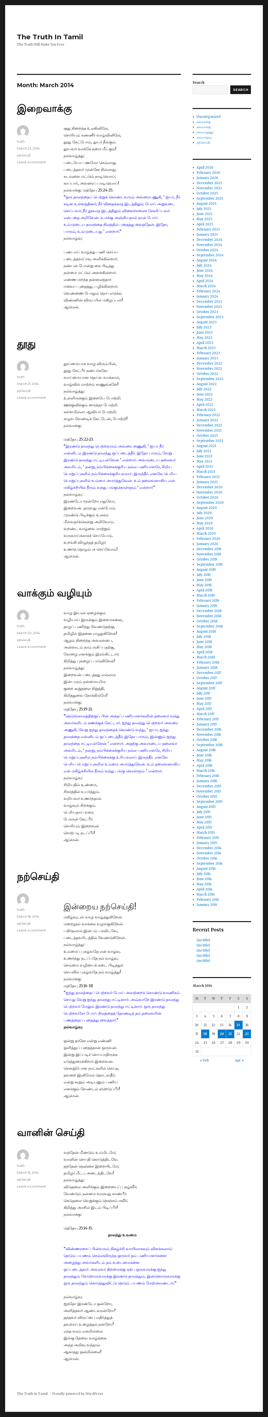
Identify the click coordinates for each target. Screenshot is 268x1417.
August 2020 (207, 508)
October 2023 (207, 312)
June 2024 (205, 271)
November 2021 (209, 430)
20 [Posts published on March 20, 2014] (222, 1034)
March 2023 (206, 348)
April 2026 (205, 167)
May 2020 (205, 523)
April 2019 (204, 590)
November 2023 (209, 307)
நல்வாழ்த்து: (205, 132)
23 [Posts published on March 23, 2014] (247, 1034)
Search (198, 83)
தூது (26, 344)
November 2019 (209, 554)
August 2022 (207, 384)
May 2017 (204, 704)
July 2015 (203, 812)
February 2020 (208, 539)
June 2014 (204, 879)
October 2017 (207, 678)
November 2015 (209, 791)
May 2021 (204, 461)
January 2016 (207, 781)
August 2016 (206, 750)
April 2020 (205, 528)
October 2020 (207, 497)
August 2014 (206, 869)
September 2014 (210, 863)
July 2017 (203, 693)
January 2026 (207, 178)
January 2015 (207, 843)
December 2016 (209, 729)
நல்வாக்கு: (204, 127)
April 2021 (205, 466)
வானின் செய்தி (51, 1133)
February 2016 (208, 776)
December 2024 (209, 240)
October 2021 (207, 436)
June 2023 (205, 332)
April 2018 (204, 652)
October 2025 (207, 193)
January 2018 (207, 668)
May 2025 (204, 219)
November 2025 (209, 188)
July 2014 (204, 874)
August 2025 (206, 204)
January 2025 (207, 234)
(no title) (203, 940)
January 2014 (207, 905)
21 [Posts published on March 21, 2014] (230, 1034)
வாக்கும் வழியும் (54, 593)
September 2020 (210, 503)
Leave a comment (31, 162)
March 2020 (206, 533)
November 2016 (209, 735)
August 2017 (206, 688)
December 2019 (209, 549)
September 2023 (210, 317)
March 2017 (205, 714)
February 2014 (208, 900)
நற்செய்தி (24, 155)
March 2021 (206, 472)
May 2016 (204, 760)
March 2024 (206, 286)
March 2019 (206, 595)
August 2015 (206, 807)
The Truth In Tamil (50, 37)
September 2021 (210, 441)
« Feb (204, 1060)
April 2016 (204, 765)
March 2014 (206, 894)
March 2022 (206, 410)
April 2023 (205, 343)
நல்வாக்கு (203, 122)
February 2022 (208, 415)
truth (20, 141)
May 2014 (204, 884)
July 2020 (204, 513)
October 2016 (207, 740)
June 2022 (205, 394)
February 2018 (208, 662)
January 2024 (207, 296)
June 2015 (204, 817)
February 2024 (208, 291)
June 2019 (204, 580)
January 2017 (207, 724)
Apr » (239, 1060)
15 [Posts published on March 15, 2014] (238, 1025)
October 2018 (207, 621)
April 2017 (204, 709)
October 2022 (207, 374)
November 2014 (209, 853)
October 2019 (207, 559)
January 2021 (207, 482)
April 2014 (204, 889)
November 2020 (209, 492)
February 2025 (208, 229)
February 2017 (208, 719)
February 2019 (208, 601)
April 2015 (204, 827)
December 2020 (209, 487)
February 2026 (208, 173)
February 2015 (208, 838)
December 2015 (209, 786)
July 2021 (204, 451)
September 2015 (209, 802)
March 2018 (206, 657)
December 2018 (209, 611)
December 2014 (209, 848)
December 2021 (209, 425)
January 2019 (207, 606)
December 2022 (209, 363)
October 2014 (207, 858)
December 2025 (209, 183)
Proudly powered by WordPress (77, 1394)
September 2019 (209, 564)
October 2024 (207, 250)
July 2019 (203, 575)
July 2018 (204, 637)
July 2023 (204, 327)
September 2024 (210, 255)
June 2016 (204, 755)
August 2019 (206, 570)
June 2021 (204, 456)
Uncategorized (209, 117)
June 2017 (204, 698)
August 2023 (207, 322)
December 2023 (209, 302)
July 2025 (204, 209)
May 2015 (204, 822)
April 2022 (205, 405)
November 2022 (209, 369)
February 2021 (208, 477)
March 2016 (206, 771)
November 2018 (209, 616)
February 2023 (208, 353)
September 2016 (209, 745)
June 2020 (205, 518)
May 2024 (205, 276)
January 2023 (207, 358)
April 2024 (205, 281)
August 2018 (206, 631)
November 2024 (209, 245)
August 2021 (206, 446)
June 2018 (204, 642)
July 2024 (204, 265)
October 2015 (207, 796)
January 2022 (207, 420)
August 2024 (207, 260)
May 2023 (204, 338)
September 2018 (210, 626)
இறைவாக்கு (44, 108)
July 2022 (204, 389)
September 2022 (210, 379)
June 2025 (204, 214)
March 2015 (206, 833)
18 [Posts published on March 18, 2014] (205, 1034)
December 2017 (209, 673)
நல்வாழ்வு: (204, 137)
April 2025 (205, 224)
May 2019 (204, 585)
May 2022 (204, 399)
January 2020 (207, 544)
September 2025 (210, 198)
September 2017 (209, 683)
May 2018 (204, 647)
